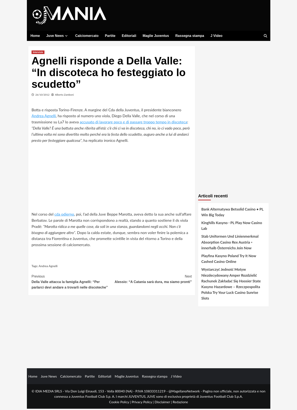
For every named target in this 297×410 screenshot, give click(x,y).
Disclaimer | (164, 403)
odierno (67, 215)
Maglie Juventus (156, 36)
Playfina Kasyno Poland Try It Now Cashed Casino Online (228, 260)
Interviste (38, 53)
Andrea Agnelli (44, 117)
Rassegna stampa (189, 36)
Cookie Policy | (120, 403)
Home (35, 36)
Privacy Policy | (143, 403)
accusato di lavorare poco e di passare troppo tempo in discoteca (133, 123)
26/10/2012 (42, 95)
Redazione (180, 403)
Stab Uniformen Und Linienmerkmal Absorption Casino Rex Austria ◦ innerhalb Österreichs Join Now (229, 243)
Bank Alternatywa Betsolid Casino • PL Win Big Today (232, 213)
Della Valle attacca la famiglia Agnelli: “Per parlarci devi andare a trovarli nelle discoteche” (72, 282)
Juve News (57, 36)
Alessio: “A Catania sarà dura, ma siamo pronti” (152, 280)
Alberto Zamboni (64, 95)
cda (57, 215)
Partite (110, 36)
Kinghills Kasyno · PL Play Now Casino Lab (231, 227)
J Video (216, 36)
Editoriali (129, 36)
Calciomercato (86, 36)
